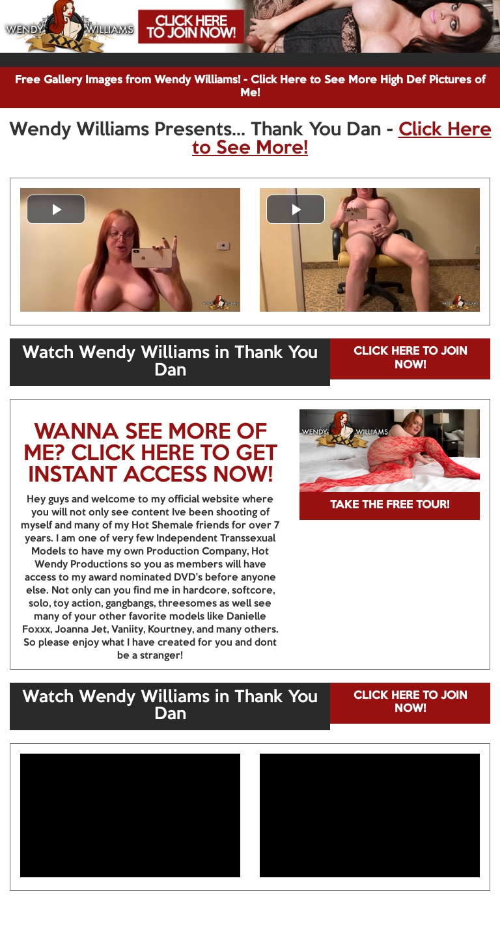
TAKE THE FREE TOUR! (389, 505)
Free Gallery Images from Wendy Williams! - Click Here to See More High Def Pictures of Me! (250, 86)
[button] (56, 209)
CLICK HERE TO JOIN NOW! (410, 358)
